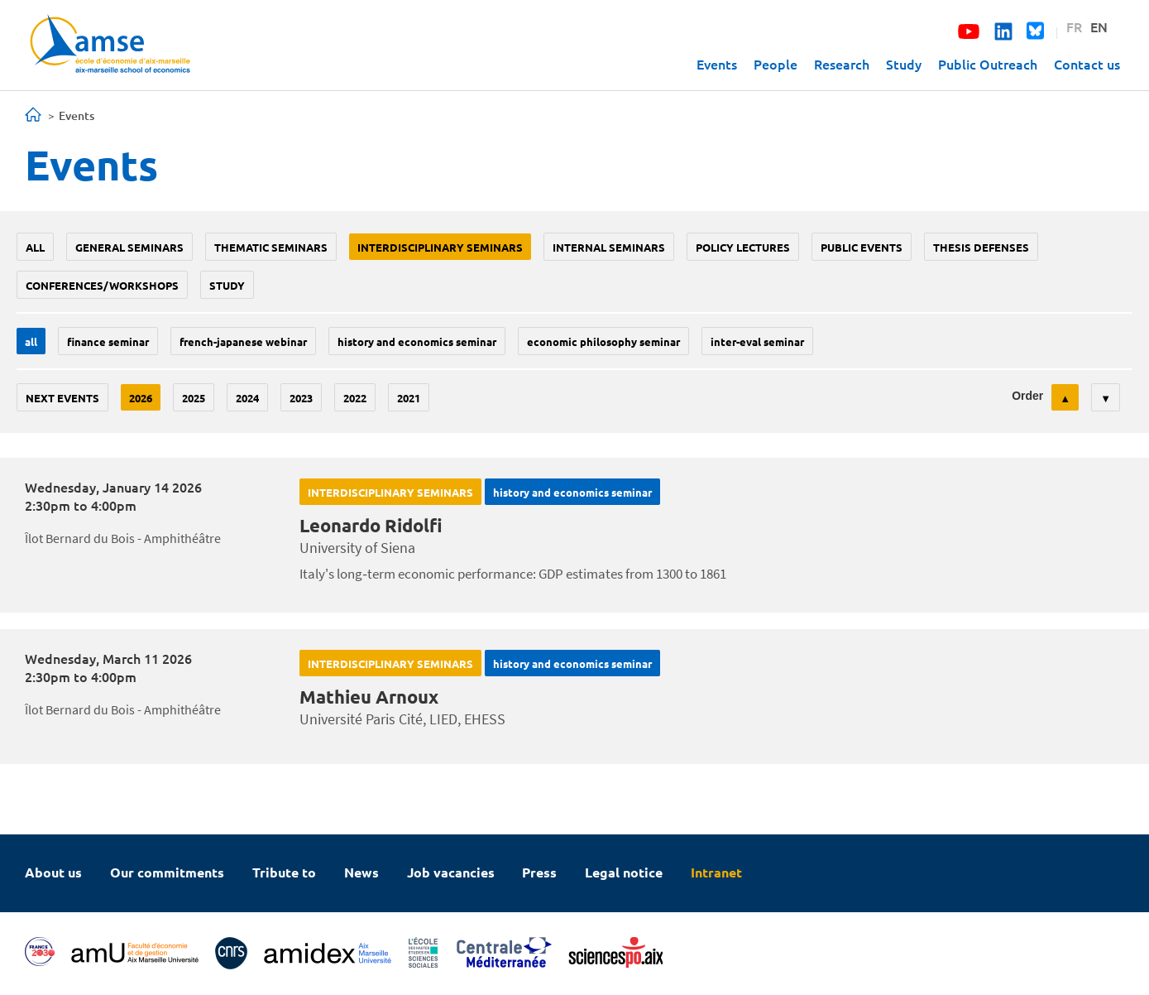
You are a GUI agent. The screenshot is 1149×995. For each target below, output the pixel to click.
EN (1099, 26)
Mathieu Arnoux (368, 696)
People (775, 64)
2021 (408, 398)
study (227, 285)
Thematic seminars (271, 247)
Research (841, 64)
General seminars (129, 247)
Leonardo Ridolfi (371, 525)
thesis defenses (981, 247)
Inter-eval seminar (757, 341)
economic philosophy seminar (603, 341)
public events (861, 247)
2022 (354, 398)
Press (539, 872)
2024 (247, 398)
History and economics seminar (417, 341)
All (35, 247)
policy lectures (743, 247)
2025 (193, 398)
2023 (301, 398)
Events (717, 64)
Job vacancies (451, 872)
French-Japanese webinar (243, 341)
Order (1027, 395)
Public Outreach (987, 64)
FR (1074, 26)
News (361, 872)
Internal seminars (609, 247)
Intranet (716, 872)
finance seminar (108, 341)
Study (904, 64)
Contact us (1087, 64)
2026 (140, 398)
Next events (62, 398)
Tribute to (284, 872)
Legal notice (624, 872)
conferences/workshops (102, 285)
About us (53, 872)
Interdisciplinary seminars (440, 247)
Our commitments (167, 872)
